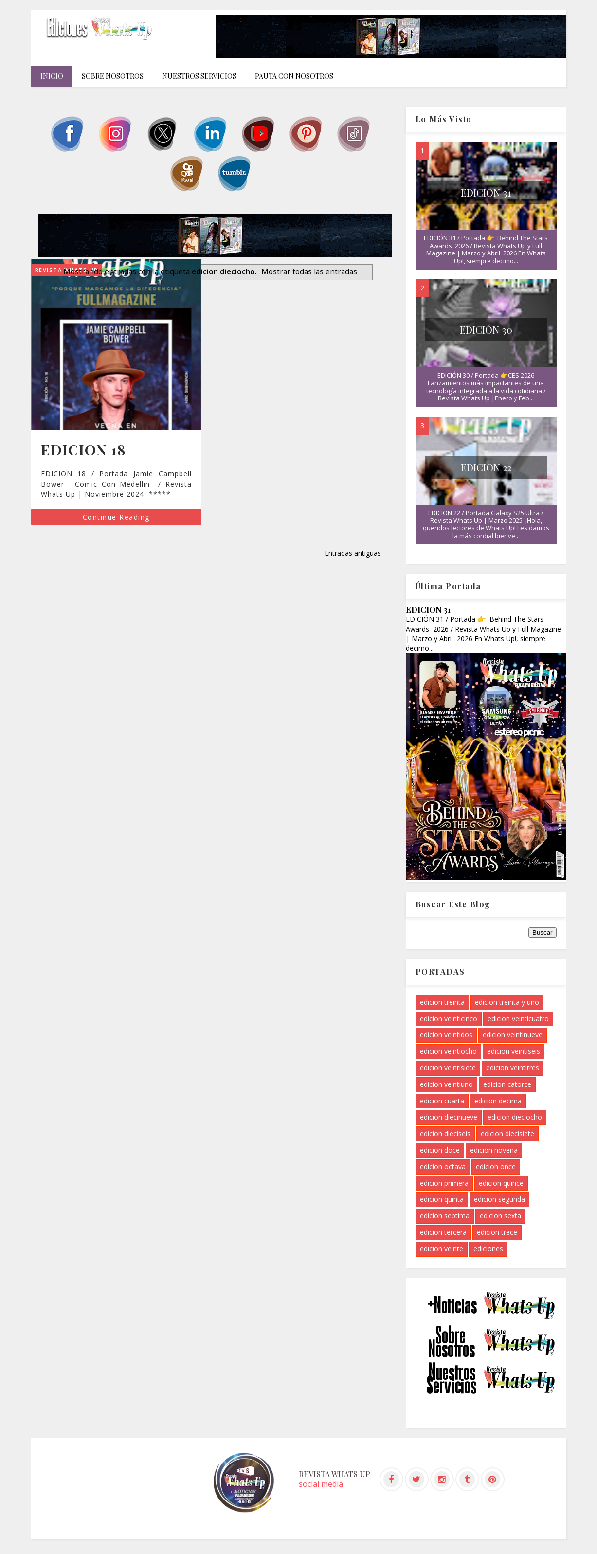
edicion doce (440, 1150)
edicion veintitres (512, 1067)
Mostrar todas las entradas (309, 272)
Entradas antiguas (353, 553)
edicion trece (497, 1232)
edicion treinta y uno (507, 1002)
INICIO (51, 76)
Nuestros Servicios (199, 76)
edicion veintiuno (446, 1084)
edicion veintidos (446, 1034)
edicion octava (443, 1166)
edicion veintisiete (448, 1067)
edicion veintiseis (513, 1051)
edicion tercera (443, 1232)
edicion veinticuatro (518, 1018)
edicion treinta (442, 1002)
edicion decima (498, 1100)
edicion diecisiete (507, 1133)
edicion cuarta (442, 1100)
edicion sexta (500, 1215)
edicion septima (445, 1215)
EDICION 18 (83, 449)
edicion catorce (507, 1084)
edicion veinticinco (448, 1018)
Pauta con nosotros (294, 76)
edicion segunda (499, 1199)
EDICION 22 (486, 467)
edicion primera (444, 1183)
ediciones (488, 1248)
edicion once (496, 1166)
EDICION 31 (486, 192)
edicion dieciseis (445, 1133)
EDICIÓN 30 (486, 329)
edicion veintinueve (513, 1034)
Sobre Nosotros (113, 76)
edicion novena (494, 1150)
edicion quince (501, 1183)
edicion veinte (441, 1248)
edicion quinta (442, 1199)
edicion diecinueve (448, 1116)
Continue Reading (116, 517)
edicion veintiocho (448, 1051)
